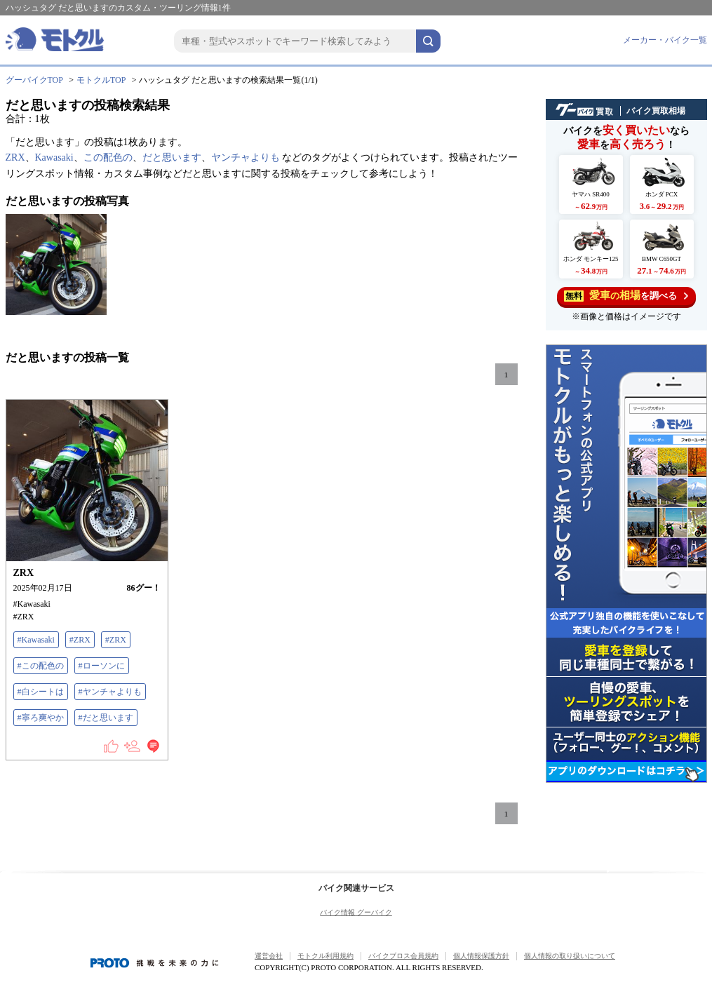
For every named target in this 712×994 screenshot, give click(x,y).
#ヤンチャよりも (110, 692)
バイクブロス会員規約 (403, 956)
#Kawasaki (36, 640)
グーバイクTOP (34, 80)
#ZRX (79, 640)
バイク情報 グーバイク (356, 912)
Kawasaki (54, 157)
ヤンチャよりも (245, 157)
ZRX (15, 157)
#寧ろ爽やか (41, 718)
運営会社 (269, 956)
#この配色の (41, 666)
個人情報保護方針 (481, 956)
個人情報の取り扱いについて (569, 956)
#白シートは (41, 692)
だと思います (171, 157)
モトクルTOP (101, 80)
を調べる (626, 296)
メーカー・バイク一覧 (665, 40)
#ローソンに (102, 666)
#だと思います (106, 718)
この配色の (108, 157)
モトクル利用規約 (325, 956)
